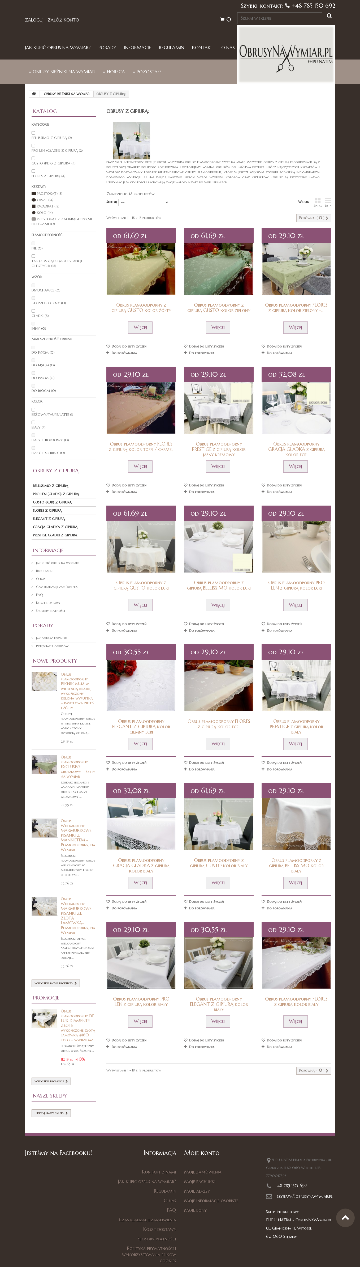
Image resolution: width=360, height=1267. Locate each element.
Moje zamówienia (203, 1172)
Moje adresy (197, 1191)
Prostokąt (49, 193)
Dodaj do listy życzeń (128, 346)
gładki (40, 315)
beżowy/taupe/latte (52, 414)
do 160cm (44, 390)
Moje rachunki (199, 1181)
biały (39, 427)
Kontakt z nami (159, 1172)
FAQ (39, 594)
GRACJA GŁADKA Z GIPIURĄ (55, 527)
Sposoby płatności (50, 610)
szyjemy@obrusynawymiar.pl (304, 1196)
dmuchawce (46, 290)
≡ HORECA (114, 72)
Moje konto (201, 1153)
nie (37, 248)
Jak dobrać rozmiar (51, 638)
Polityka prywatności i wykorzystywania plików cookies (149, 1254)
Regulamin (171, 47)
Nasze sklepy (50, 1095)
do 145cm (43, 365)
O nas (228, 47)
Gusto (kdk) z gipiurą (54, 163)
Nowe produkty (55, 661)
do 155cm (43, 378)
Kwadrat (48, 206)
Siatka (318, 202)
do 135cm (43, 352)
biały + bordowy (50, 440)
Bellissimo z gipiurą (52, 137)
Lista (328, 202)
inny (39, 328)
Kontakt (202, 47)
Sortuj (111, 202)
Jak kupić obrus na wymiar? (57, 47)
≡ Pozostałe (147, 72)
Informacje (137, 47)
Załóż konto (63, 20)
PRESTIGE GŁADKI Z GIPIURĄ (55, 535)
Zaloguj (34, 20)
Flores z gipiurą (49, 176)
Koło (45, 212)
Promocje (46, 997)
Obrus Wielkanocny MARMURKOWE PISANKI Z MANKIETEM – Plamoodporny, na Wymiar (78, 835)
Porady (107, 47)
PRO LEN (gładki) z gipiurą (57, 150)
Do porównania (124, 353)
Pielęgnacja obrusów (51, 646)
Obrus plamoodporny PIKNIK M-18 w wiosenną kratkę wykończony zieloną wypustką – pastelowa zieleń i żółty (77, 691)
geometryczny (49, 303)
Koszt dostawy (47, 602)
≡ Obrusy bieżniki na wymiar (62, 72)
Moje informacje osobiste (211, 1200)
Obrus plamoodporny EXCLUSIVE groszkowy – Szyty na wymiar (78, 767)
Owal (45, 200)
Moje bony (195, 1210)
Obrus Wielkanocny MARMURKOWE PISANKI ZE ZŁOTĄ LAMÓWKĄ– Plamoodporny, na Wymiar (78, 915)
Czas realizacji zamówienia (56, 586)
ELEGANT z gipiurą (49, 518)
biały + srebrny (48, 453)
